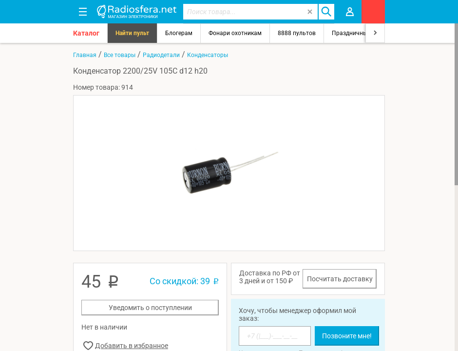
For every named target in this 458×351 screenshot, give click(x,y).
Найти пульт (132, 33)
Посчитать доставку (340, 279)
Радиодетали (161, 55)
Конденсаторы (207, 55)
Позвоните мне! (347, 336)
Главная (84, 55)
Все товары (119, 55)
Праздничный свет (358, 33)
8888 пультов (297, 33)
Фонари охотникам (235, 33)
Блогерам (178, 33)
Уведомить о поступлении (150, 308)
